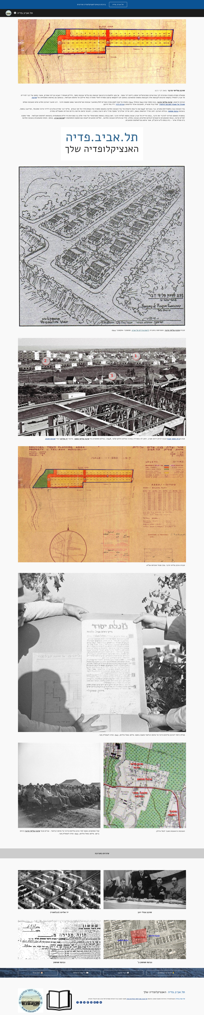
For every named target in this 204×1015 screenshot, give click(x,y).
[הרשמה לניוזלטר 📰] (80, 973)
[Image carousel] (102, 143)
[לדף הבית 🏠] (37, 973)
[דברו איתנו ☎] (123, 973)
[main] (102, 105)
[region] (102, 4)
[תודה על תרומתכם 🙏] (166, 973)
